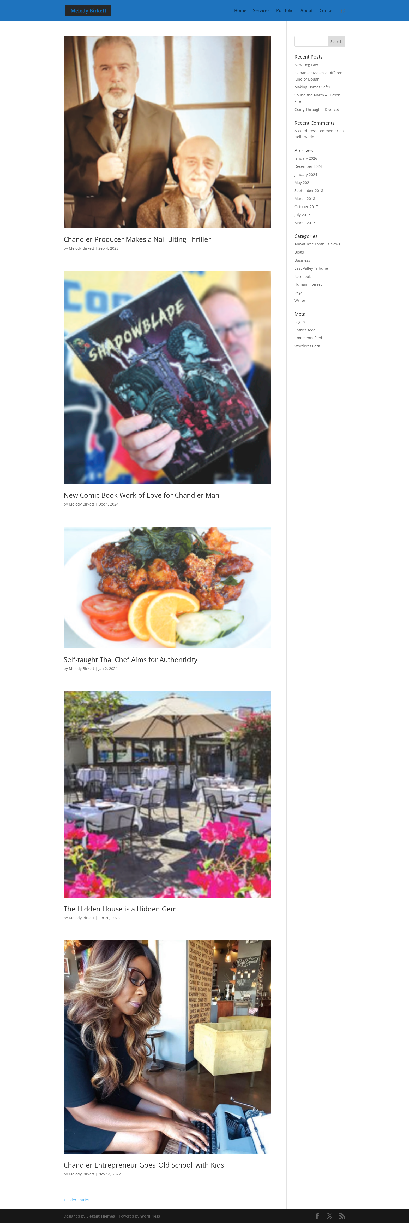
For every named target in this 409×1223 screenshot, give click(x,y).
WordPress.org (307, 345)
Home (240, 11)
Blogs (299, 252)
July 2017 (302, 214)
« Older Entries (77, 1199)
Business (302, 260)
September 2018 (308, 190)
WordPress (150, 1216)
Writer (299, 300)
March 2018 (304, 198)
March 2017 (304, 222)
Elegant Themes (100, 1216)
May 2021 (302, 182)
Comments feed (308, 337)
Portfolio (285, 11)
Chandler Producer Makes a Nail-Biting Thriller (137, 239)
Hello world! (304, 136)
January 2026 (305, 158)
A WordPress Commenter (316, 130)
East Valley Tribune (311, 268)
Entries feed (305, 330)
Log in (299, 321)
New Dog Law (306, 64)
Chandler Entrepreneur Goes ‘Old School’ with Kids (144, 1165)
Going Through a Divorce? (316, 109)
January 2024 (305, 174)
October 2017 (306, 206)
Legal (299, 292)
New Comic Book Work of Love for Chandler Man (141, 495)
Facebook (302, 276)
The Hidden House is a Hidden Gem (120, 909)
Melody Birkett (81, 248)
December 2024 (308, 166)
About (306, 11)
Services (261, 11)
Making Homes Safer (312, 86)
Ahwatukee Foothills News (317, 244)
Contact (327, 11)
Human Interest (308, 284)
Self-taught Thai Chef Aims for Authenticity (130, 659)
